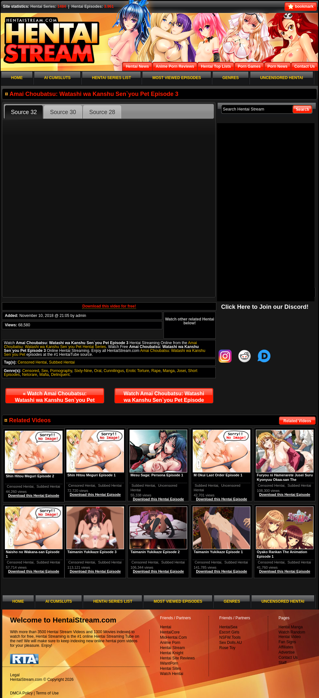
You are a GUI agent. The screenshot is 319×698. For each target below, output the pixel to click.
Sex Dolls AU (230, 642)
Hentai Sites (170, 668)
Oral (98, 370)
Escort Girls (229, 632)
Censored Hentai (32, 362)
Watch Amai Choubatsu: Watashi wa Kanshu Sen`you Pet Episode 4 (164, 398)
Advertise (287, 652)
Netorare (29, 374)
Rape (156, 370)
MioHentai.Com (173, 637)
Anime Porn (170, 642)
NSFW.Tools (230, 637)
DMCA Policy (21, 693)
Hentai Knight (171, 653)
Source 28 (102, 112)
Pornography (61, 370)
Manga (169, 370)
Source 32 (24, 112)
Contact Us (288, 657)
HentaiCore (170, 632)
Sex (44, 370)
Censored (30, 370)
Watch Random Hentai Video (292, 634)
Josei (181, 370)
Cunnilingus (114, 370)
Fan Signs (287, 642)
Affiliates (286, 647)
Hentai (165, 627)
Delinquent (60, 374)
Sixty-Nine (83, 370)
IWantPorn (169, 663)
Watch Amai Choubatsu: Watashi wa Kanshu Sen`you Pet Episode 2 (55, 398)
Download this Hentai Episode (284, 494)
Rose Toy (227, 648)
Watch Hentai (171, 673)
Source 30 (63, 112)
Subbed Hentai (61, 362)
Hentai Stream (172, 648)
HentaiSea (228, 627)
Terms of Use (47, 693)
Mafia (44, 374)
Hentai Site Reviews (177, 658)
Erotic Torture (137, 370)
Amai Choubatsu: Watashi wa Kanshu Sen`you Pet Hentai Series (100, 345)
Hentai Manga (291, 627)
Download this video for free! (109, 306)
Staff (282, 662)
